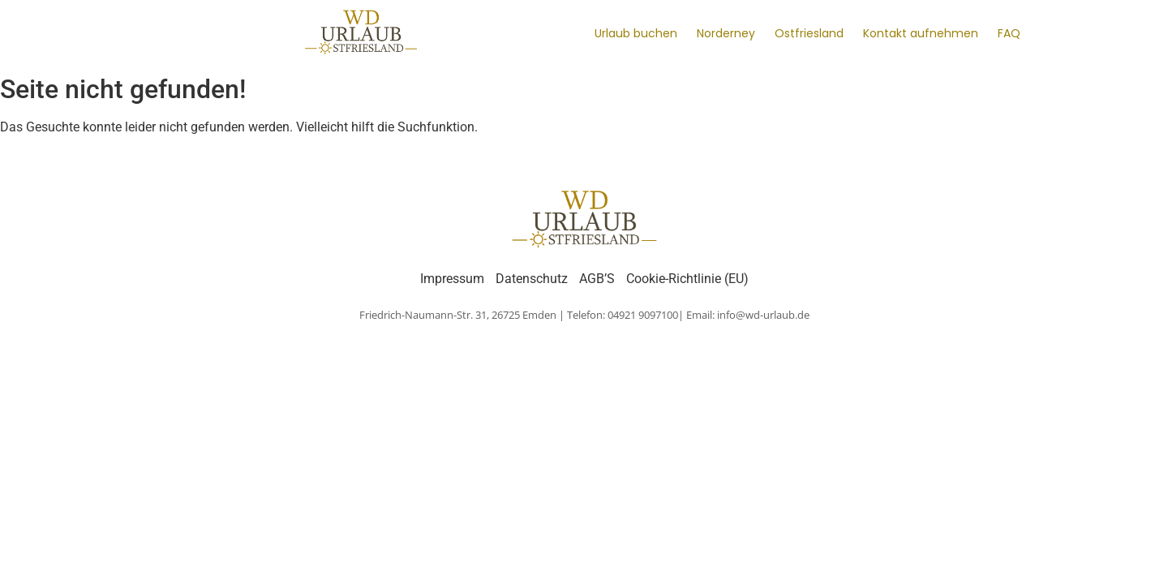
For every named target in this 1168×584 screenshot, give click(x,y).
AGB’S (597, 278)
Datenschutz (532, 278)
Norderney (726, 33)
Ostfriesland (809, 33)
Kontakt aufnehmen (920, 33)
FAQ (1009, 33)
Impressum (452, 278)
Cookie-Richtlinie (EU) (687, 278)
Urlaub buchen (636, 33)
